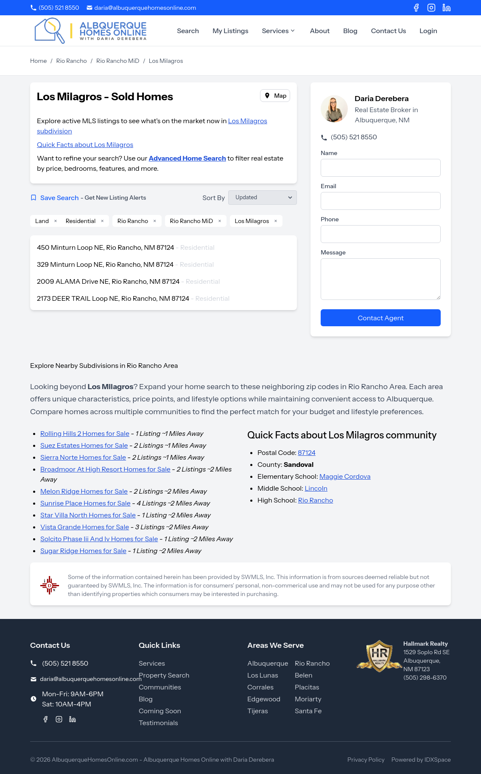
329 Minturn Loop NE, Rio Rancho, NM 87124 (105, 264)
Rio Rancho (71, 61)
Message (333, 252)
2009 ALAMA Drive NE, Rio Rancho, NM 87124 (108, 281)
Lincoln (316, 488)
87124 (307, 452)
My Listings (230, 30)
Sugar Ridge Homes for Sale (83, 550)
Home (38, 61)
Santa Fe (308, 710)
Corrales (260, 687)
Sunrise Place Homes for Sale (85, 503)
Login (428, 30)
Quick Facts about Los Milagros (85, 144)
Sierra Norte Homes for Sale (83, 457)
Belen (304, 675)
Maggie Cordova (345, 476)
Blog (350, 30)
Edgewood (263, 699)
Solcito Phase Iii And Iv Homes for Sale (99, 538)
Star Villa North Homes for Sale (88, 515)
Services (279, 30)
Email (328, 186)
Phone (329, 219)
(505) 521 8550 (349, 137)
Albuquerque (267, 663)
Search (188, 30)
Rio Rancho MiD (118, 61)
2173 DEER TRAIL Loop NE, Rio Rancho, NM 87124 (113, 298)
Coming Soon (160, 710)
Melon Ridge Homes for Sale (84, 491)
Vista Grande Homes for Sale (84, 527)
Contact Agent (381, 318)
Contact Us (388, 30)
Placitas (307, 687)
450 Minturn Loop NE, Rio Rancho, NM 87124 (105, 247)
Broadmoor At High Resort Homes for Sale (105, 469)
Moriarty (308, 699)
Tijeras (257, 710)
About (320, 30)
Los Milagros (252, 221)
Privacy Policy (366, 759)
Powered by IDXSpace (421, 759)
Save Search (88, 197)
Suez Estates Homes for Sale (84, 445)
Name (329, 153)
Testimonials (158, 722)
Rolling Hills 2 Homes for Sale (84, 433)
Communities (160, 687)
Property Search (164, 675)
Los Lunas (262, 675)
